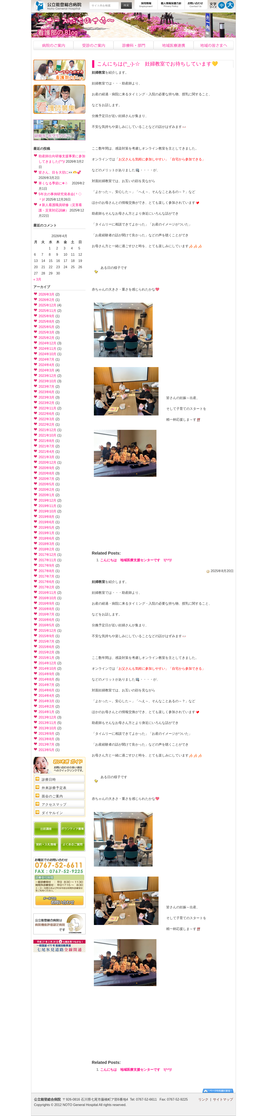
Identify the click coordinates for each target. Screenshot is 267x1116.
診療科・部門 (133, 45)
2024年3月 (47, 370)
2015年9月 (47, 636)
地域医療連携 (174, 45)
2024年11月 (47, 348)
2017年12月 (47, 554)
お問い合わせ (196, 4)
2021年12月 (47, 430)
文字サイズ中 (221, 4)
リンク (203, 1099)
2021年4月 (47, 451)
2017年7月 (47, 576)
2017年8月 (47, 571)
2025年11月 (47, 310)
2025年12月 (47, 305)
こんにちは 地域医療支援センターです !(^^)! (136, 560)
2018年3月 (47, 544)
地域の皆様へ (214, 45)
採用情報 (146, 4)
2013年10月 (47, 728)
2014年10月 (47, 668)
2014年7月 (47, 685)
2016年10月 (47, 598)
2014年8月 (47, 679)
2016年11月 (47, 592)
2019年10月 (47, 511)
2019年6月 (47, 522)
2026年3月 (47, 294)
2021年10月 (47, 435)
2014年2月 (47, 706)
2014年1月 (47, 712)
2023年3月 (47, 397)
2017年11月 (47, 560)
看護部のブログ (59, 70)
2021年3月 (47, 457)
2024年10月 (47, 354)
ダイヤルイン (52, 813)
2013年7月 (47, 744)
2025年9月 (47, 316)
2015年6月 (47, 647)
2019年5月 (47, 527)
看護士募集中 (59, 99)
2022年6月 (47, 413)
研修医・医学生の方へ (59, 130)
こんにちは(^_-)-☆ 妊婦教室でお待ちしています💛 (157, 64)
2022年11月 (47, 408)
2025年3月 (47, 332)
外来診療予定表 (54, 788)
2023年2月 (47, 403)
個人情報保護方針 (171, 4)
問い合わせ (59, 900)
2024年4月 (47, 365)
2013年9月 (47, 733)
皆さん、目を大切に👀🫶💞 (60, 172)
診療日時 (49, 779)
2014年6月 (47, 690)
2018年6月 (47, 538)
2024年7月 (47, 359)
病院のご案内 (53, 45)
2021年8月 (47, 441)
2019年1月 (47, 533)
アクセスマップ (54, 804)
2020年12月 (47, 462)
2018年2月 (47, 549)
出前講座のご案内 (46, 828)
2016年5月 (47, 625)
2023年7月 (47, 386)
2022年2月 (47, 424)
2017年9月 (47, 565)
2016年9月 (47, 603)
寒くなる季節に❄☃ (55, 183)
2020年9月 (47, 468)
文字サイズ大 (230, 4)
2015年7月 (47, 641)
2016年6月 (47, 620)
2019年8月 (47, 516)
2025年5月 (47, 327)
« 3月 (37, 279)
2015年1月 (47, 657)
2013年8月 (47, 739)
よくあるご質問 (73, 844)
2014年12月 (47, 663)
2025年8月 (47, 321)
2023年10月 (47, 381)
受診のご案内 (93, 45)
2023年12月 (47, 375)
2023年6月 (47, 392)
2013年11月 (47, 723)
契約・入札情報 (46, 844)
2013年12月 (47, 717)
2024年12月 (47, 343)
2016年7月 (47, 614)
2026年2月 (47, 300)
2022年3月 (47, 419)
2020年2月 (47, 489)
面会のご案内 (52, 796)
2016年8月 (47, 609)
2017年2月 (47, 587)
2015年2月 (47, 652)
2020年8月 (47, 473)
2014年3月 (47, 701)
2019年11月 (47, 506)
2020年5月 (47, 484)
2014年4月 (47, 695)
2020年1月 (47, 495)
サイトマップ (223, 1099)
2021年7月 (47, 446)
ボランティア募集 (73, 828)
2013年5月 (47, 750)
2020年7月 (47, 479)
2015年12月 (47, 630)
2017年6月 (47, 582)
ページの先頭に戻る (218, 1091)
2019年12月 (47, 500)
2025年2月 (47, 338)
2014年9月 (47, 674)
